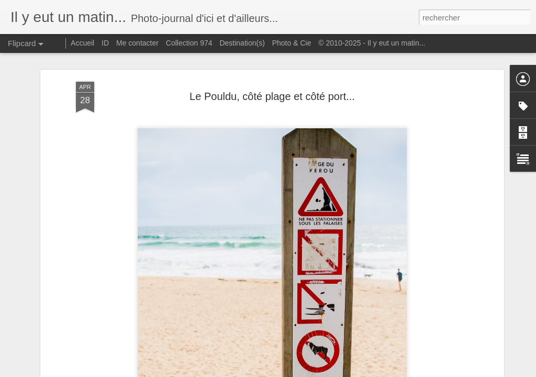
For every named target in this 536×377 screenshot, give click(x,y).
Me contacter (137, 43)
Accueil (82, 43)
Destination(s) (241, 43)
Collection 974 (189, 43)
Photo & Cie (291, 43)
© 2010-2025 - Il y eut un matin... (371, 43)
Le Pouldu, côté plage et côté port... (272, 96)
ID (105, 43)
